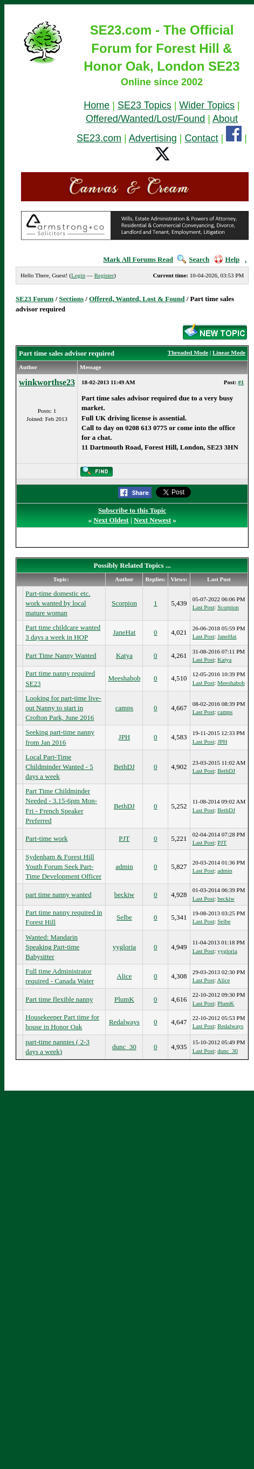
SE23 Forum (34, 299)
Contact (201, 138)
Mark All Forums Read (138, 259)
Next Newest (152, 520)
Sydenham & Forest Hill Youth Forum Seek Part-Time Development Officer (63, 866)
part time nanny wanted (58, 894)
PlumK (124, 999)
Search (193, 259)
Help (227, 259)
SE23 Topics (144, 105)
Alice (124, 976)
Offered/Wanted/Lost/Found (145, 118)
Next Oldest (110, 520)
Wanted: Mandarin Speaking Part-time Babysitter (52, 947)
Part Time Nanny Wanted (60, 655)
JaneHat (124, 632)
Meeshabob (124, 678)
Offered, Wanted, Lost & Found (136, 299)
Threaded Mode (188, 352)
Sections (71, 299)
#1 (241, 382)
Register (104, 275)
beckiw (124, 894)
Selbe (124, 917)
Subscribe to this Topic (132, 510)
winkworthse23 (47, 382)
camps (124, 708)
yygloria (124, 947)
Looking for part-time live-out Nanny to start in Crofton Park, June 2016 (63, 708)
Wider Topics (207, 105)
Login (78, 275)
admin (124, 866)
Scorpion (124, 603)
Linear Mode (228, 352)
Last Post (204, 607)
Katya (124, 655)
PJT (124, 838)
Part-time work (46, 838)
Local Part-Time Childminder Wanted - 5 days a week (59, 766)
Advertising (153, 138)
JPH (125, 737)
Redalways (124, 1022)
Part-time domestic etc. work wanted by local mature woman (57, 603)
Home (96, 105)
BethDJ (124, 767)
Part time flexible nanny (59, 999)
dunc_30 (124, 1047)
